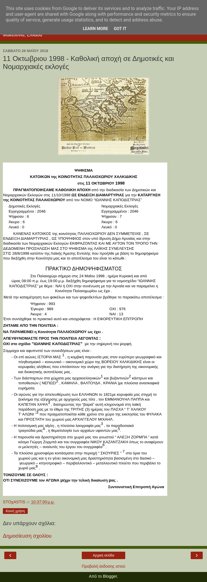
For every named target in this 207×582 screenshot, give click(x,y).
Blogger (110, 576)
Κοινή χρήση (15, 511)
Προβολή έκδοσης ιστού (104, 566)
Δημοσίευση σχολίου (27, 536)
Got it (120, 28)
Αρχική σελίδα (103, 555)
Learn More (95, 28)
